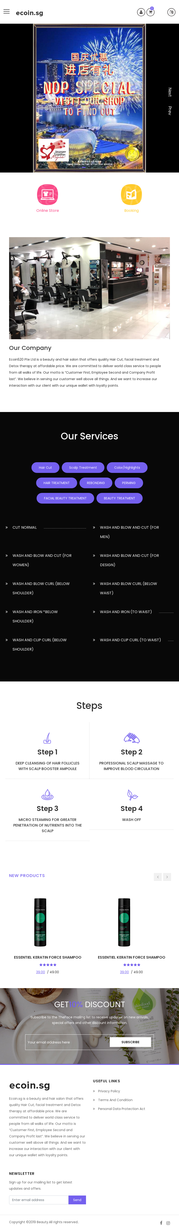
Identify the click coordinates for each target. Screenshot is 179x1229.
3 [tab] (95, 167)
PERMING (129, 483)
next (170, 92)
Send (77, 1200)
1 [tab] (84, 167)
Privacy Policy (106, 1091)
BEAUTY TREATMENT (119, 498)
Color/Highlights (127, 467)
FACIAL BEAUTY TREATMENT (65, 498)
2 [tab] (89, 167)
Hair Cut (45, 467)
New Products (27, 876)
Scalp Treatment (83, 467)
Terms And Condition (113, 1100)
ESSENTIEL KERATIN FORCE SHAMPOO (47, 957)
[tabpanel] (89, 98)
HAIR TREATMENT (57, 483)
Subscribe (130, 1042)
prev (170, 110)
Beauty (42, 1222)
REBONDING (96, 483)
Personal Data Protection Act (119, 1108)
